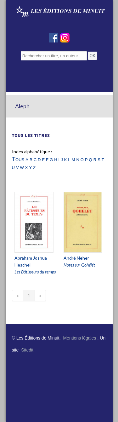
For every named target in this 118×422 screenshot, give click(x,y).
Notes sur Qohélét (79, 264)
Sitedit (27, 349)
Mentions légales (79, 337)
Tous (18, 159)
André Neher (76, 258)
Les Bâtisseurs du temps (35, 271)
